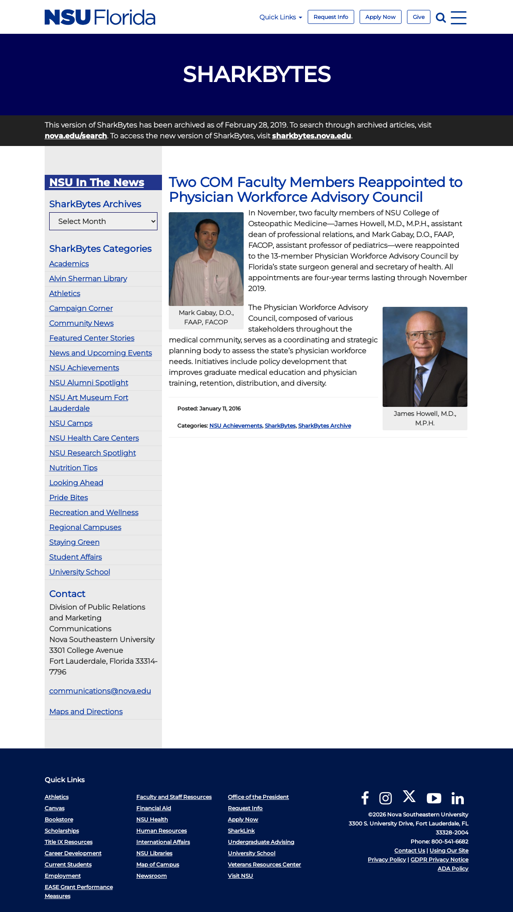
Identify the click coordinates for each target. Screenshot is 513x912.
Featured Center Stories (91, 338)
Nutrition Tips (73, 468)
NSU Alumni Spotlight (88, 382)
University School (79, 572)
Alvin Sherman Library (88, 278)
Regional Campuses (85, 527)
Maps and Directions (86, 711)
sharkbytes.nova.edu (311, 136)
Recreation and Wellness (94, 512)
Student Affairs (75, 557)
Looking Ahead (76, 483)
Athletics (64, 293)
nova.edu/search (76, 136)
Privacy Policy (387, 859)
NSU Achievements (84, 368)
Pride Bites (68, 497)
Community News (81, 323)
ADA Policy (453, 868)
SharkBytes (280, 425)
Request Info (331, 17)
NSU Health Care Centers (94, 438)
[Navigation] (458, 17)
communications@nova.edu (100, 691)
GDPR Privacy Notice (439, 859)
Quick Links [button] (280, 17)
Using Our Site (449, 850)
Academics (69, 264)
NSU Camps (70, 423)
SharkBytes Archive (324, 425)
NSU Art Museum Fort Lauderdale (88, 403)
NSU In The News (96, 182)
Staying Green (74, 542)
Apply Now (380, 17)
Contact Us (409, 850)
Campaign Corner (81, 308)
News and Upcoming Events (100, 353)
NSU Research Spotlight (92, 453)
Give (419, 17)
